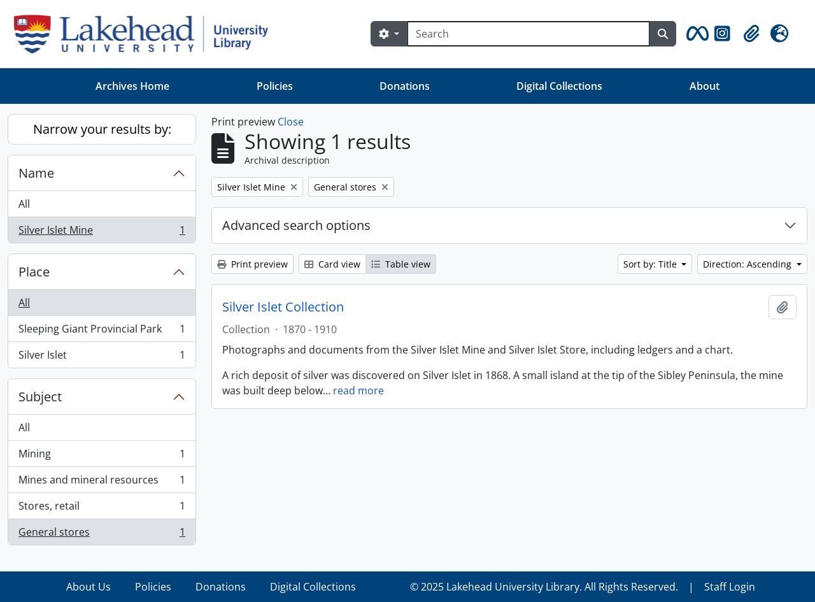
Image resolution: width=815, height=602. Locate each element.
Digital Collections (559, 86)
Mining (101, 456)
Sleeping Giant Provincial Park (101, 331)
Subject (40, 396)
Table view (400, 264)
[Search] (528, 34)
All (24, 204)
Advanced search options (296, 225)
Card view (332, 264)
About (704, 86)
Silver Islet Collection (283, 307)
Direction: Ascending (748, 264)
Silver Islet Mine (101, 232)
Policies (275, 86)
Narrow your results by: (102, 129)
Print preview (252, 264)
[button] (695, 34)
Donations (404, 86)
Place (34, 271)
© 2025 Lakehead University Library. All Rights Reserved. (544, 587)
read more (358, 390)
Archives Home (132, 86)
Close (291, 122)
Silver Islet (101, 357)
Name (36, 173)
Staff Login (729, 587)
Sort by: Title (651, 264)
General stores (101, 534)
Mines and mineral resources (101, 482)
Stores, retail (101, 508)
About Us (88, 587)
